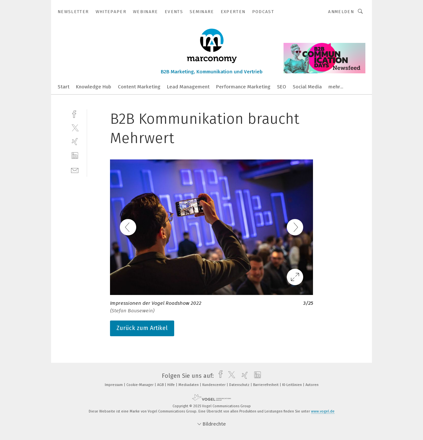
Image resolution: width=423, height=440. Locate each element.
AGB (161, 385)
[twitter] (75, 127)
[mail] (75, 170)
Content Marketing (139, 87)
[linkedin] (75, 156)
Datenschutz (239, 385)
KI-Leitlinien (292, 385)
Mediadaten (189, 385)
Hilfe (171, 385)
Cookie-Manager (140, 385)
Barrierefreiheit (266, 385)
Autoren (312, 385)
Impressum (114, 385)
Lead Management (188, 87)
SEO (281, 87)
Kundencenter (214, 385)
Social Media (307, 87)
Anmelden (341, 11)
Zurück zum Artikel (142, 328)
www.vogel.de (323, 411)
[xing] (75, 142)
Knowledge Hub (93, 87)
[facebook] (75, 113)
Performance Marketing (243, 87)
